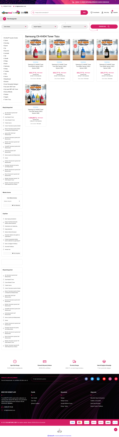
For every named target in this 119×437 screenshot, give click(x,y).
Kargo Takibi (64, 406)
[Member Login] (105, 13)
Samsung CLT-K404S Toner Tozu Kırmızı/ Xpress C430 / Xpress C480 (35, 66)
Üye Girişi (33, 400)
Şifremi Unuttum (35, 403)
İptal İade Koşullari (95, 403)
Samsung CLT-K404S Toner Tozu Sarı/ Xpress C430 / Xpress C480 (59, 66)
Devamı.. (10, 403)
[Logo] (14, 13)
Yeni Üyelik (34, 398)
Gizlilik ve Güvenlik (96, 400)
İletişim (62, 398)
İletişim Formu (64, 400)
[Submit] (76, 379)
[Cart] (114, 13)
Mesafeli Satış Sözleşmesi (98, 398)
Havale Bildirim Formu (66, 403)
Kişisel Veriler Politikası (97, 406)
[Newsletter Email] (54, 379)
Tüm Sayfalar (16, 253)
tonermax (35, 62)
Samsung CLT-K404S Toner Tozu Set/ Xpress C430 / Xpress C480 (35, 112)
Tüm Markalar (16, 205)
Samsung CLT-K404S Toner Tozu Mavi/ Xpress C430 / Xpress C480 (83, 66)
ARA (84, 12)
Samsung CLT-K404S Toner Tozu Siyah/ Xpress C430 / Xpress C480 (107, 66)
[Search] (59, 12)
